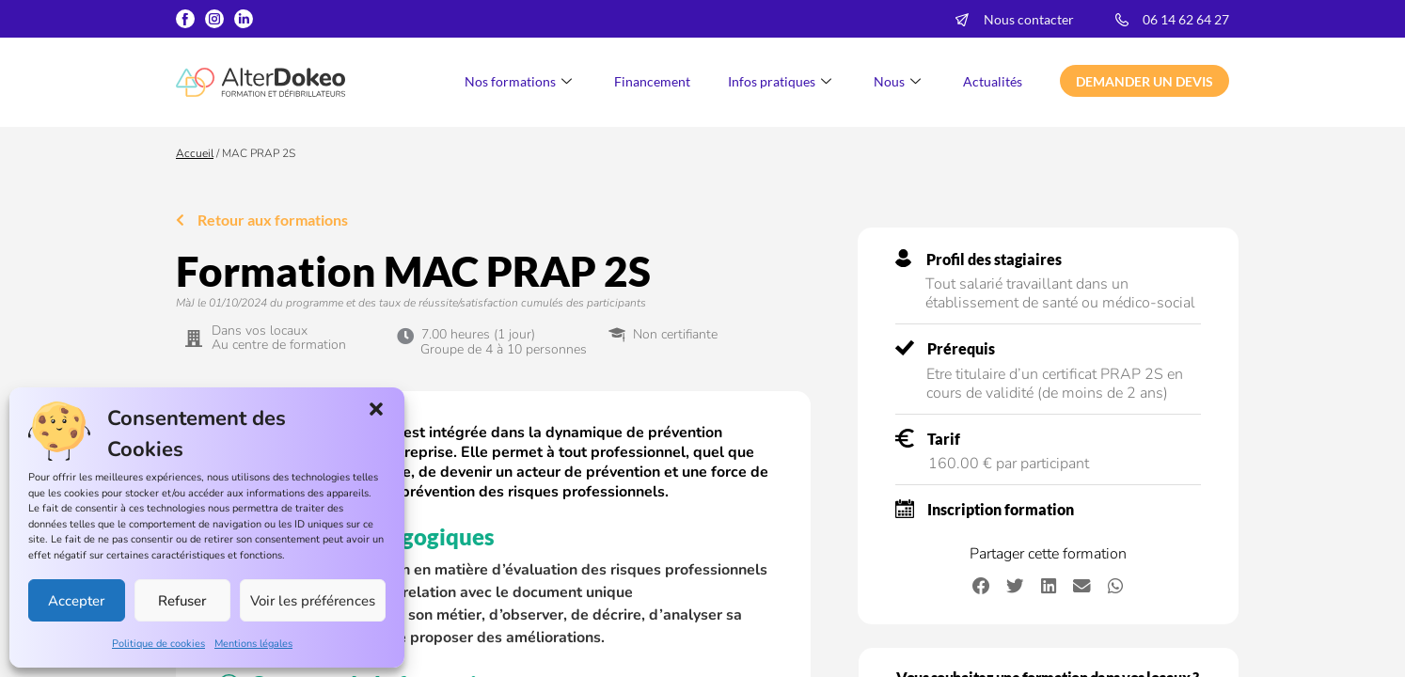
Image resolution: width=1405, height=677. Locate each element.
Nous (899, 81)
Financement (652, 81)
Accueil (194, 153)
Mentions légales (253, 644)
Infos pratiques (782, 81)
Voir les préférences (312, 600)
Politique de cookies (158, 644)
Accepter (76, 600)
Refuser (182, 600)
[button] (376, 409)
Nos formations (520, 81)
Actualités (992, 81)
